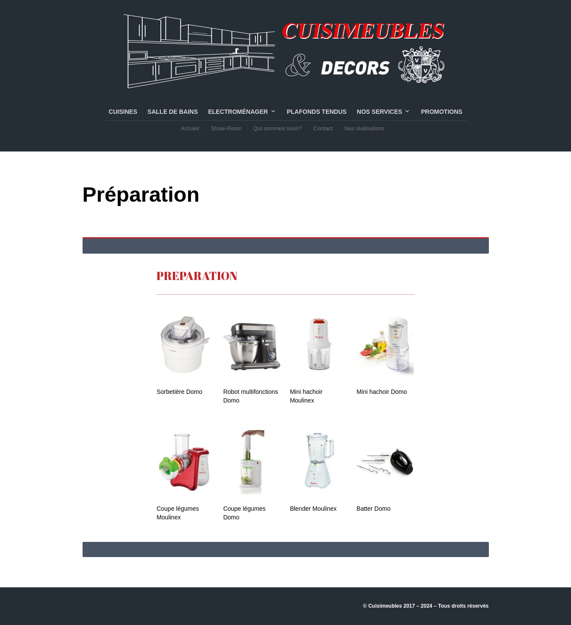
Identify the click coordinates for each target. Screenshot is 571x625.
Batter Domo (374, 508)
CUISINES (122, 111)
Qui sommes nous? (277, 128)
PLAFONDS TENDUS (316, 111)
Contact (323, 128)
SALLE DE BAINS (172, 111)
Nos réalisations (365, 128)
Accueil (190, 128)
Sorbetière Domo (179, 391)
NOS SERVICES (379, 111)
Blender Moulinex (313, 508)
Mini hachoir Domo (382, 391)
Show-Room (226, 128)
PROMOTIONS (442, 111)
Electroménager (238, 111)
